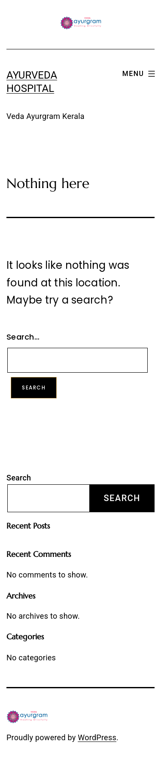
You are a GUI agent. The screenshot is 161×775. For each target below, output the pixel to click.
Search (18, 477)
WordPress (97, 737)
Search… (22, 336)
